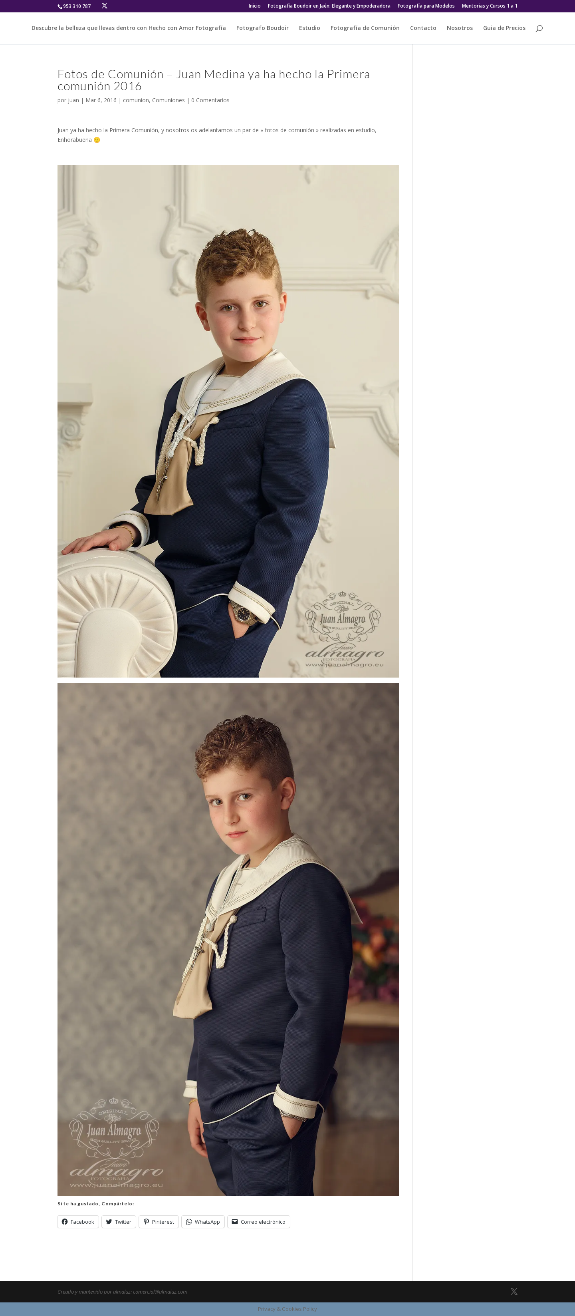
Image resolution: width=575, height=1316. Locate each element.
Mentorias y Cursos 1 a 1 (490, 6)
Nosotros (460, 28)
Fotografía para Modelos (426, 6)
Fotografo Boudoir (262, 28)
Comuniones (168, 100)
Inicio (255, 6)
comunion (136, 100)
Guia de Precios (504, 28)
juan (73, 100)
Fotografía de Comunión (365, 28)
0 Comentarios (210, 100)
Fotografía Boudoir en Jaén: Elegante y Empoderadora (329, 6)
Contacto (423, 28)
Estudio (309, 28)
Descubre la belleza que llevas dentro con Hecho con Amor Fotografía (129, 28)
